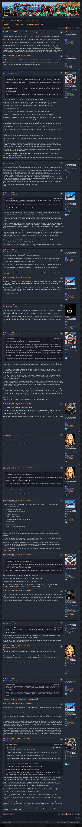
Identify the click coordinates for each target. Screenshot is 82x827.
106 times (71, 690)
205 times (71, 425)
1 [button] (64, 28)
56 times (71, 458)
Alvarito (66, 414)
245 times (71, 211)
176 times (72, 426)
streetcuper (67, 599)
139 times (72, 212)
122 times (71, 457)
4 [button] (70, 28)
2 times (70, 173)
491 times (72, 95)
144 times (72, 691)
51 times (71, 67)
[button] (59, 28)
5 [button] (72, 28)
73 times (71, 43)
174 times (72, 614)
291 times (71, 613)
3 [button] (68, 28)
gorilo (66, 31)
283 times (71, 94)
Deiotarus (9, 77)
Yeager (66, 201)
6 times (71, 175)
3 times (70, 327)
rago (66, 162)
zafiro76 (66, 678)
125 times (71, 42)
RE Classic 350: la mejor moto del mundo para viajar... (23, 24)
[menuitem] (4, 17)
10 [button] (76, 28)
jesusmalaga (67, 83)
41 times (70, 66)
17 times (71, 328)
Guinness (67, 316)
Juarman (66, 55)
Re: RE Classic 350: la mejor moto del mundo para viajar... (24, 32)
